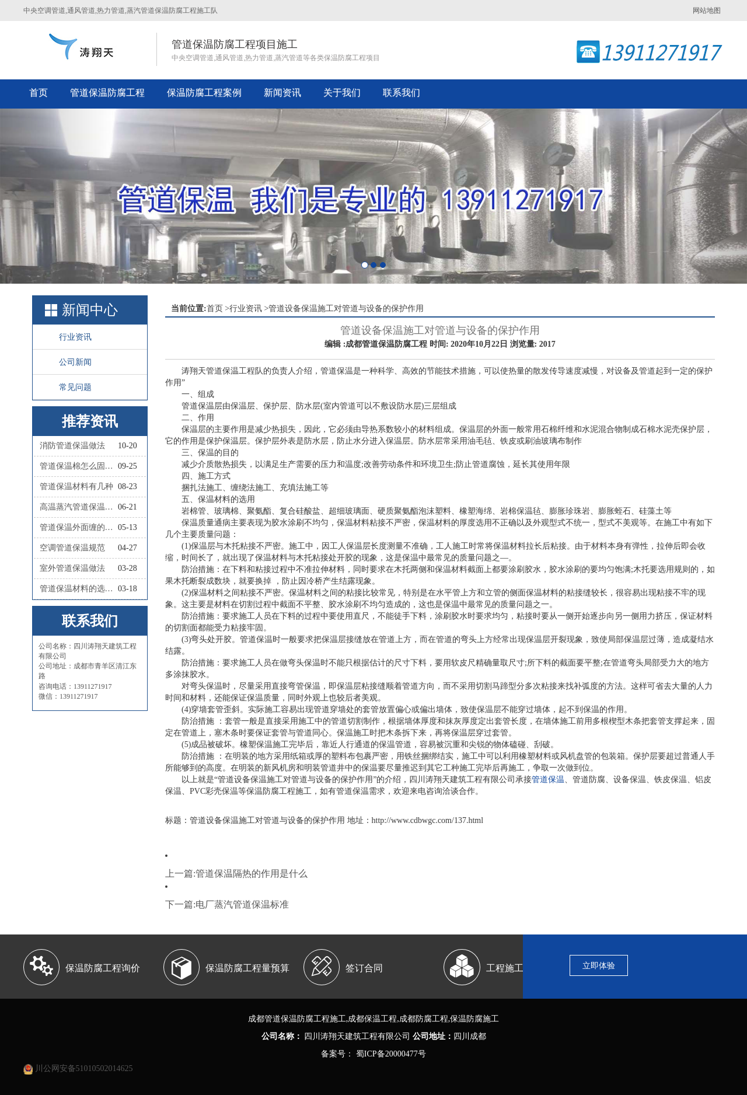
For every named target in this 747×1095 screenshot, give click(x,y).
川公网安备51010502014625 (84, 1068)
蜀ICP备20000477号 (389, 1053)
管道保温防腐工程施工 (305, 1018)
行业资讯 (75, 337)
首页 (38, 92)
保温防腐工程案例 (204, 92)
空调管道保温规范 (72, 547)
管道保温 (548, 779)
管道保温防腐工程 (107, 92)
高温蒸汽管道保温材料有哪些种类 (79, 507)
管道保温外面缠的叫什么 (79, 527)
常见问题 (75, 387)
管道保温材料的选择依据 (79, 588)
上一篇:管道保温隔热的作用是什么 (236, 873)
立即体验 (598, 965)
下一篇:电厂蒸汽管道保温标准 (227, 904)
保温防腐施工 (474, 1018)
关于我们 (342, 92)
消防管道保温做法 (72, 445)
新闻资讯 (282, 92)
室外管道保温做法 (72, 568)
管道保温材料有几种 (76, 486)
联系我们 (401, 92)
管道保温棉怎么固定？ (79, 466)
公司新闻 (75, 362)
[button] (56, 196)
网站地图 (707, 10)
